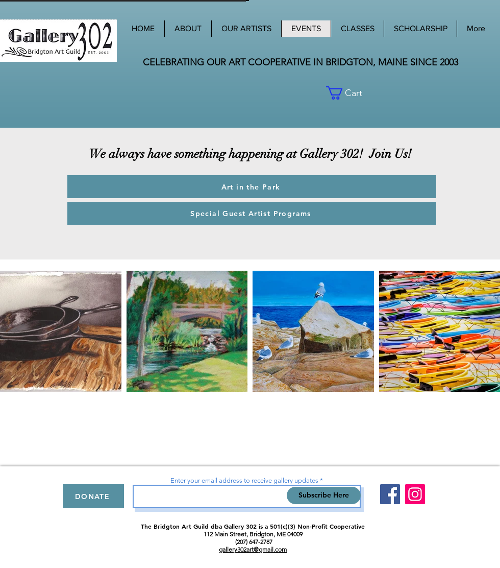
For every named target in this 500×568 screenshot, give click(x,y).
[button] (364, 93)
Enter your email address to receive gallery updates (244, 480)
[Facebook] (390, 494)
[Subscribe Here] (324, 495)
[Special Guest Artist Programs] (251, 213)
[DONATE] (93, 496)
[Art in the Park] (251, 186)
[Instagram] (415, 494)
